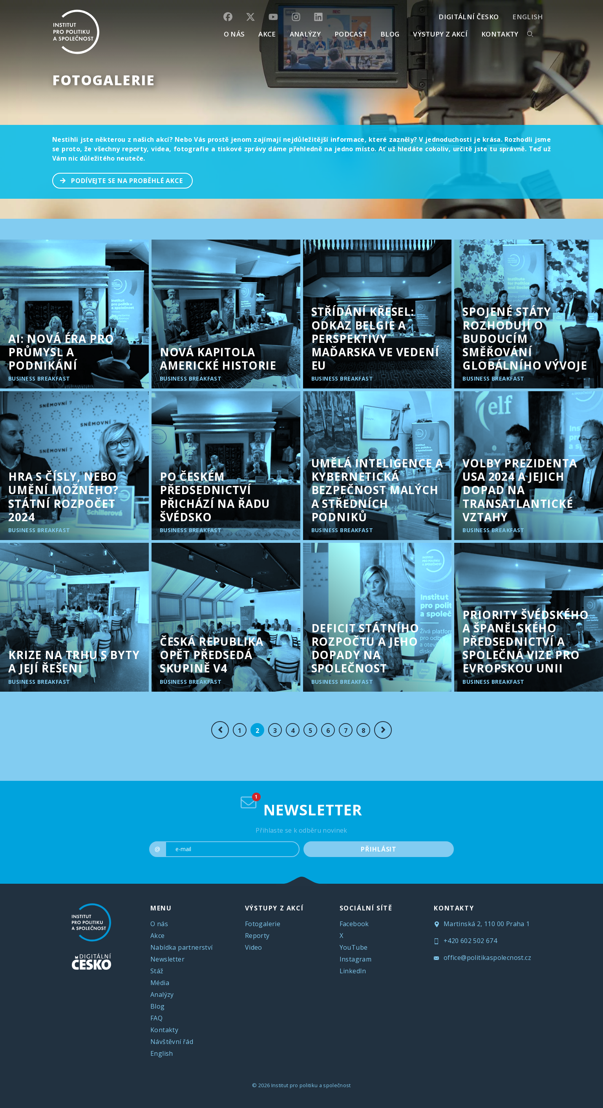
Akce (157, 935)
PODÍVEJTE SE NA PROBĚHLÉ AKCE (118, 180)
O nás (159, 923)
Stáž (157, 971)
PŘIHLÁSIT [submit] (379, 849)
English (527, 16)
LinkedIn (353, 971)
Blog (157, 1006)
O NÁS (234, 33)
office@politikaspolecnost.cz (482, 957)
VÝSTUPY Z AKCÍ (274, 908)
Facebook (354, 923)
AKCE (267, 33)
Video (253, 947)
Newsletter (167, 959)
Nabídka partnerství (181, 947)
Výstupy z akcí (440, 33)
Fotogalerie (103, 80)
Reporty (257, 935)
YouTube (354, 947)
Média (159, 982)
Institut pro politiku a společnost (311, 1085)
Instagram (356, 959)
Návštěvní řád (171, 1041)
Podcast (350, 33)
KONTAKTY (500, 33)
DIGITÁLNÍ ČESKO (469, 16)
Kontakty (164, 1030)
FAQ (156, 1018)
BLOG (389, 33)
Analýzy (305, 33)
